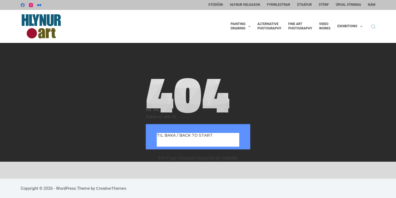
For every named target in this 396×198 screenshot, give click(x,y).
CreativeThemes (111, 188)
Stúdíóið (215, 5)
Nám (371, 5)
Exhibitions (351, 26)
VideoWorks (324, 26)
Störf (324, 5)
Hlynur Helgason (245, 5)
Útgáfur (304, 5)
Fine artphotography (300, 26)
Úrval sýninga (348, 5)
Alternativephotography (269, 26)
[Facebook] (23, 5)
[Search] (373, 26)
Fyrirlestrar (278, 5)
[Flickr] (39, 5)
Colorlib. (230, 158)
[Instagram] (31, 5)
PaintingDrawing (241, 26)
